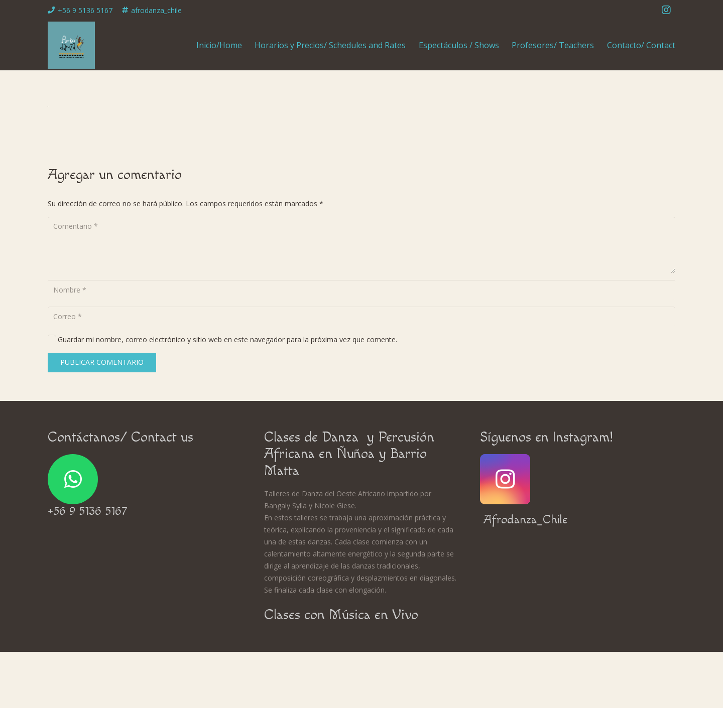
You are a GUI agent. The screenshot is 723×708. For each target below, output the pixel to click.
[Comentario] (361, 245)
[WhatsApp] (73, 479)
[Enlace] (71, 45)
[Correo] (361, 316)
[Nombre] (361, 290)
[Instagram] (666, 10)
